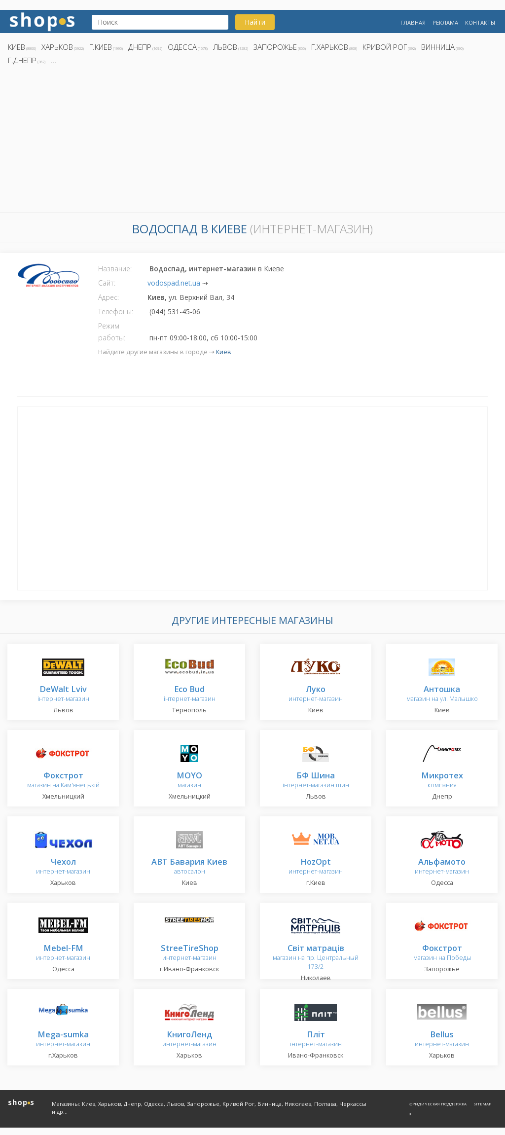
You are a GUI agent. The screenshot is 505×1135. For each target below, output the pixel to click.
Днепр (139, 47)
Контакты (480, 22)
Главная (413, 22)
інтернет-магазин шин (316, 780)
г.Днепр (22, 60)
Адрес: (108, 297)
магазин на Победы (442, 953)
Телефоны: (115, 311)
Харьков (57, 47)
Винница (438, 47)
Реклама (445, 22)
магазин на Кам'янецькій (63, 780)
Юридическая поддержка (437, 1103)
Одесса (182, 47)
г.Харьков (329, 47)
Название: (115, 268)
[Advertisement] (252, 142)
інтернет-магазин (63, 694)
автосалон (189, 867)
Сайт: (106, 283)
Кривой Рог (384, 47)
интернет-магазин (316, 694)
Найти (255, 22)
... (54, 60)
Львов (225, 47)
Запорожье (275, 47)
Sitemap (482, 1103)
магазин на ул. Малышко (442, 694)
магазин (189, 780)
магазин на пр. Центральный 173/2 (316, 958)
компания (442, 780)
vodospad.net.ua (173, 283)
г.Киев (100, 47)
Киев (16, 47)
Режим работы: (111, 331)
